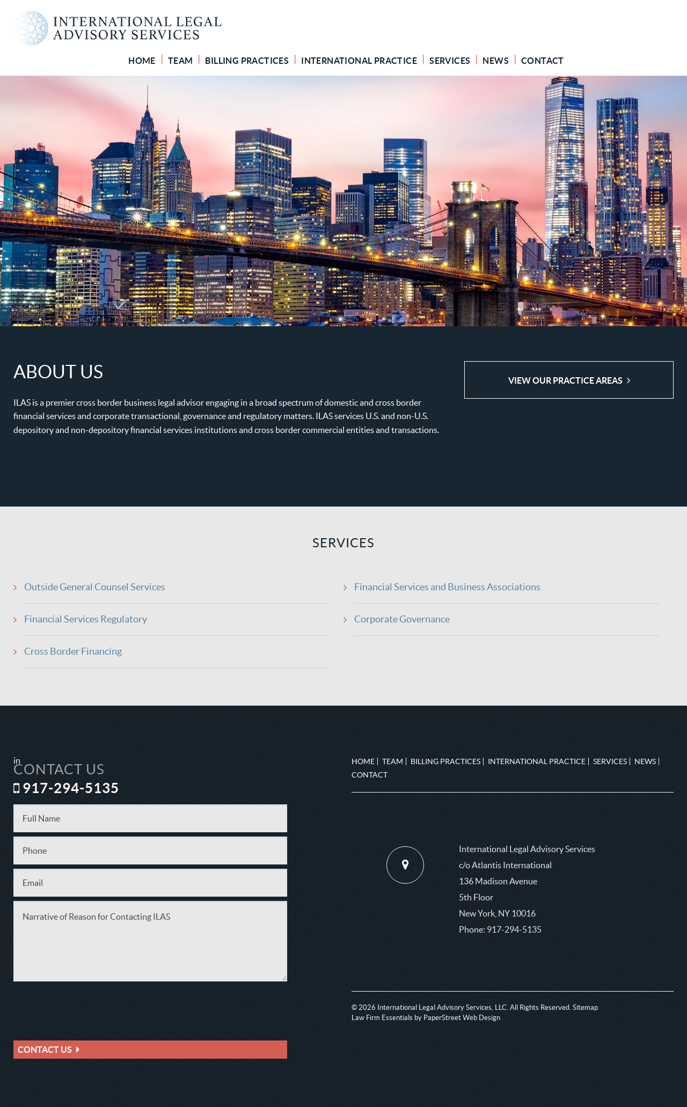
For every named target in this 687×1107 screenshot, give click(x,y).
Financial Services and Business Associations (447, 586)
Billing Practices (247, 60)
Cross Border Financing (73, 651)
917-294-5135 (514, 929)
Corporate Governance (402, 619)
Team (180, 60)
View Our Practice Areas (565, 380)
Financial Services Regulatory (85, 619)
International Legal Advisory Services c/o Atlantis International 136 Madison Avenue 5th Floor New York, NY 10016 (527, 881)
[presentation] (95, 1007)
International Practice (359, 60)
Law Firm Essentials (382, 1018)
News (496, 60)
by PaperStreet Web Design (457, 1018)
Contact (542, 60)
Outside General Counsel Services (94, 586)
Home (142, 60)
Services (449, 60)
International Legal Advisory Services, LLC (442, 1007)
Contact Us (45, 1049)
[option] (343, 201)
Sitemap (585, 1007)
